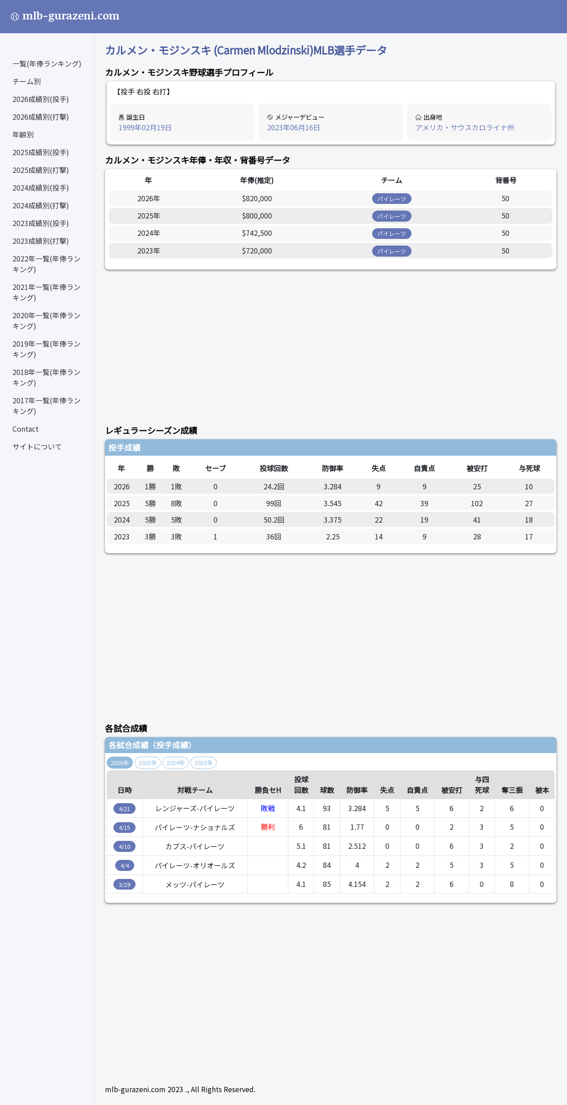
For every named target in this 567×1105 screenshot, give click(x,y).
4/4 (124, 865)
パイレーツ (391, 199)
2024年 (176, 762)
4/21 (124, 808)
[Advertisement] (330, 342)
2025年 (148, 762)
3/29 (124, 884)
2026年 (120, 762)
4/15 (124, 827)
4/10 (124, 846)
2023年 (203, 762)
